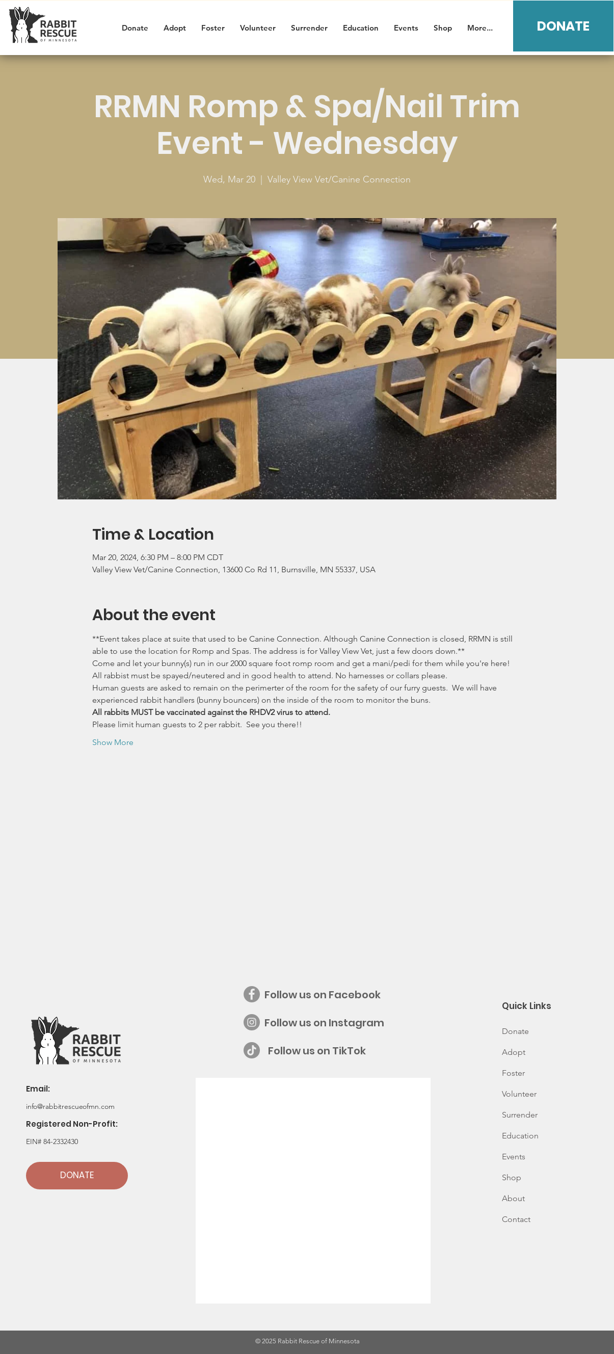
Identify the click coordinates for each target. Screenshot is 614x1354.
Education (520, 1135)
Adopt (513, 1052)
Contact (516, 1219)
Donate (515, 1031)
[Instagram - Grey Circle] (252, 1022)
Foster (513, 1073)
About (513, 1198)
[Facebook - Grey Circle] (252, 994)
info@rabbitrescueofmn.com (70, 1106)
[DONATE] (563, 26)
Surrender (520, 1115)
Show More (113, 742)
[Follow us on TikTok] (252, 1050)
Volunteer (519, 1094)
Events (513, 1156)
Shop (511, 1177)
